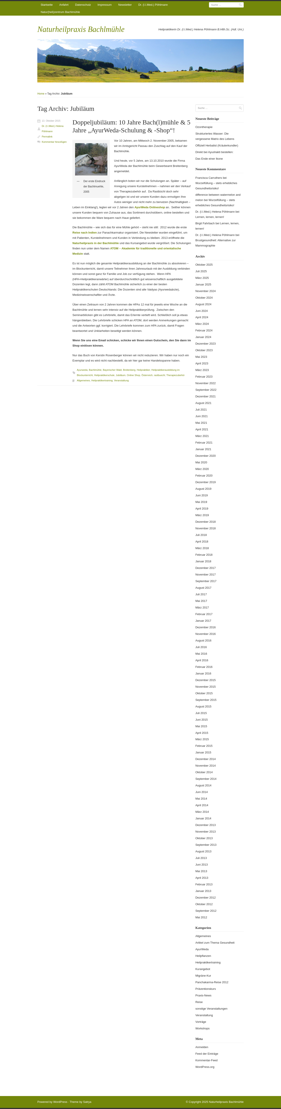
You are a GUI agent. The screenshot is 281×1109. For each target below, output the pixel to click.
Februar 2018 (204, 554)
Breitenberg (129, 370)
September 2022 (205, 389)
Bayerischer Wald (112, 370)
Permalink (47, 136)
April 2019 (201, 508)
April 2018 (201, 541)
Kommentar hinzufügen (54, 142)
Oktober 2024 (204, 297)
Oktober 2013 (204, 838)
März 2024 (202, 323)
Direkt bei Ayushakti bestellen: (214, 152)
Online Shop (133, 375)
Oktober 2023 (204, 350)
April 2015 (201, 732)
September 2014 (205, 778)
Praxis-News (203, 995)
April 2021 (201, 429)
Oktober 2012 (204, 904)
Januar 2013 (203, 891)
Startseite (47, 4)
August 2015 (203, 706)
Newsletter (125, 4)
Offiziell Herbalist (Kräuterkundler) (216, 145)
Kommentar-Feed (206, 1060)
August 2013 (203, 851)
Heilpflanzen (203, 955)
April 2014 (201, 805)
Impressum (104, 4)
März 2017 (202, 607)
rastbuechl (159, 375)
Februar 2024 (204, 330)
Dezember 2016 (205, 627)
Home (40, 93)
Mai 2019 (201, 502)
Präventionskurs (205, 988)
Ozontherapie (204, 127)
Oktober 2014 (204, 772)
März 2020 (202, 469)
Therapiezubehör (175, 375)
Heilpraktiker (143, 370)
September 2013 (205, 844)
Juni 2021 (201, 416)
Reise (199, 1002)
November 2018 (205, 528)
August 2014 (203, 785)
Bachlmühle (95, 370)
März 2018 (202, 548)
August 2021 (203, 403)
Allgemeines (83, 380)
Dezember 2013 (205, 825)
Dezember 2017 (205, 568)
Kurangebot (202, 969)
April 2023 (201, 363)
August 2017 (203, 587)
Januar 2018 (203, 561)
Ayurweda (82, 370)
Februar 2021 (204, 442)
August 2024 (203, 304)
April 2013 (201, 877)
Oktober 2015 (204, 693)
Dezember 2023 (205, 343)
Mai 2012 (201, 917)
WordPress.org (204, 1067)
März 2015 (202, 739)
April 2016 (201, 660)
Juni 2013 (201, 864)
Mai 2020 (201, 462)
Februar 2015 (204, 745)
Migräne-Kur (203, 975)
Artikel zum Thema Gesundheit (214, 942)
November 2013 (205, 831)
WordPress (60, 1102)
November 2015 (205, 686)
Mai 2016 (201, 653)
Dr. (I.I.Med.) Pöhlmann (153, 4)
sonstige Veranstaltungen (211, 1008)
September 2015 (205, 700)
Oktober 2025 (204, 264)
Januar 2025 (203, 284)
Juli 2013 (201, 858)
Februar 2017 (204, 614)
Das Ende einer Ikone (209, 158)
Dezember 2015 (205, 680)
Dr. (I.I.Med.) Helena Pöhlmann (52, 129)
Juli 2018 (201, 535)
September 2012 (205, 910)
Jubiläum (121, 375)
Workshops (202, 1028)
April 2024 (201, 317)
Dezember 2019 (205, 482)
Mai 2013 (201, 871)
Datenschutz (83, 4)
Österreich (147, 375)
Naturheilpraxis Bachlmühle (80, 29)
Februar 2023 (204, 376)
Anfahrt (63, 4)
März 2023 (202, 370)
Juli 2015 (201, 713)
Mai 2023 (201, 356)
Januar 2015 (203, 752)
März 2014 (202, 811)
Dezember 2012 (205, 897)
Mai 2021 (201, 422)
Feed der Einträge (206, 1053)
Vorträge (200, 1021)
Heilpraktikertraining (102, 380)
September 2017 (205, 581)
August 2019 (203, 488)
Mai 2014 (201, 798)
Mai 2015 (201, 726)
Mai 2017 (201, 601)
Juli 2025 (201, 271)
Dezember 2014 (205, 759)
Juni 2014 (201, 792)
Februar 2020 (204, 475)
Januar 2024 (203, 337)
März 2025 (202, 278)
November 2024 (205, 291)
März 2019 (202, 515)
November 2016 (205, 634)
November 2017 (205, 574)
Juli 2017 (201, 594)
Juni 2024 (201, 310)
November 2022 (205, 383)
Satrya (87, 1102)
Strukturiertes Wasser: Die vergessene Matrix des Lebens (214, 136)
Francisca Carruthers (208, 177)
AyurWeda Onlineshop (150, 207)
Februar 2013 (204, 884)
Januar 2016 (203, 673)
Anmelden (201, 1047)
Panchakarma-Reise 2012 (211, 982)
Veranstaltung (121, 380)
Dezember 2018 (205, 521)
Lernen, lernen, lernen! (209, 217)
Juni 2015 (201, 719)
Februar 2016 (204, 667)
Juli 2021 (201, 409)
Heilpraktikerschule (104, 375)
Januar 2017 (203, 620)
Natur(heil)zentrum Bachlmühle (60, 12)
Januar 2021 (203, 449)
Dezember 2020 (205, 455)
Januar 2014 (203, 818)
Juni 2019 (201, 495)
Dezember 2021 (205, 396)
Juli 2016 (201, 647)
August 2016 (203, 640)
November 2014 (205, 765)
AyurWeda (202, 949)
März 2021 (202, 436)
